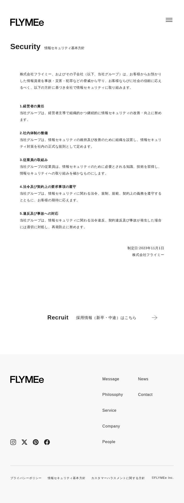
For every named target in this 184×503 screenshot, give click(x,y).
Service (109, 410)
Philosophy (112, 395)
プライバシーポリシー (26, 478)
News (143, 379)
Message (110, 379)
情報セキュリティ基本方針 (67, 478)
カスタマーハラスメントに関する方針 (118, 478)
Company (111, 426)
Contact (145, 395)
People (108, 442)
